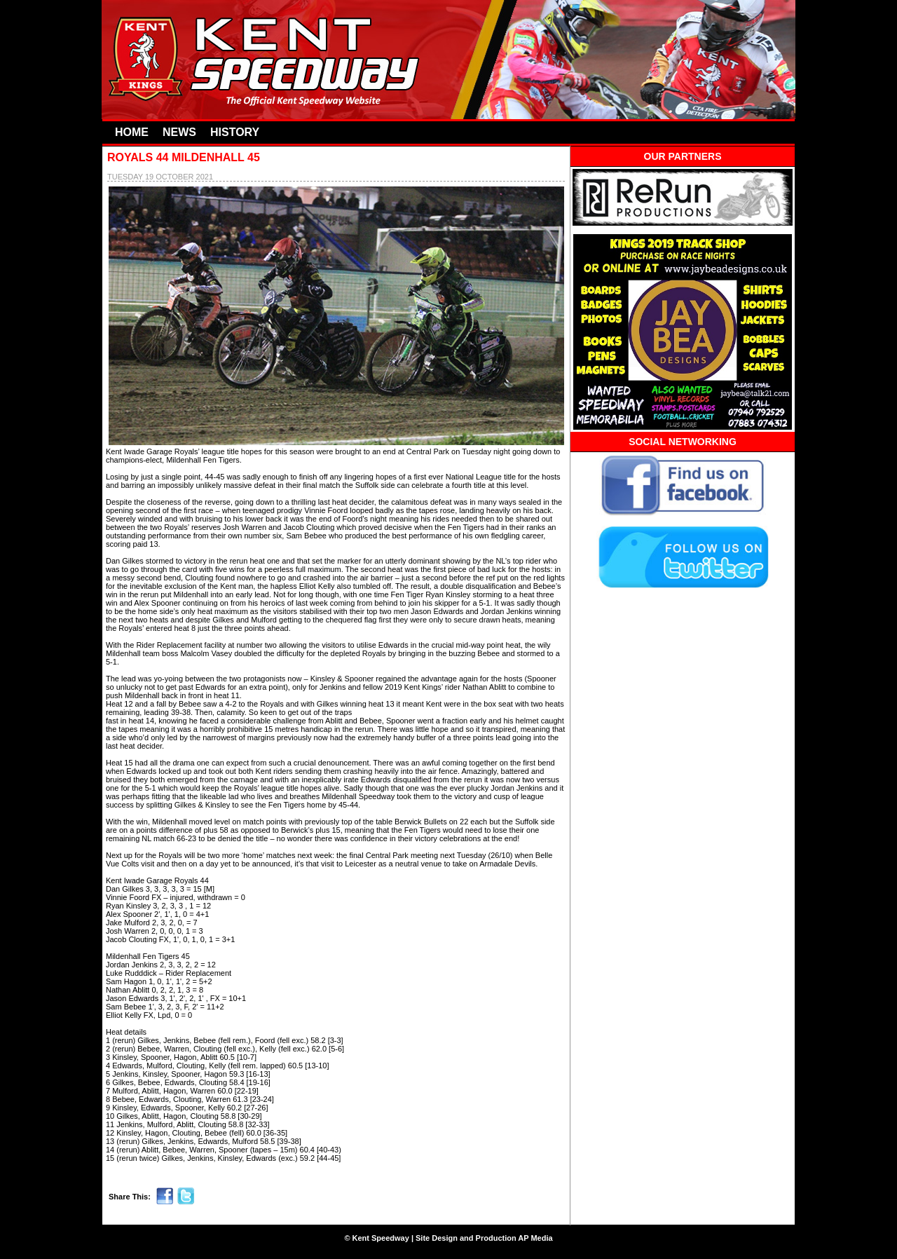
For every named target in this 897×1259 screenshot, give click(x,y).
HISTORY (234, 132)
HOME (132, 132)
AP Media (535, 1238)
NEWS (179, 132)
